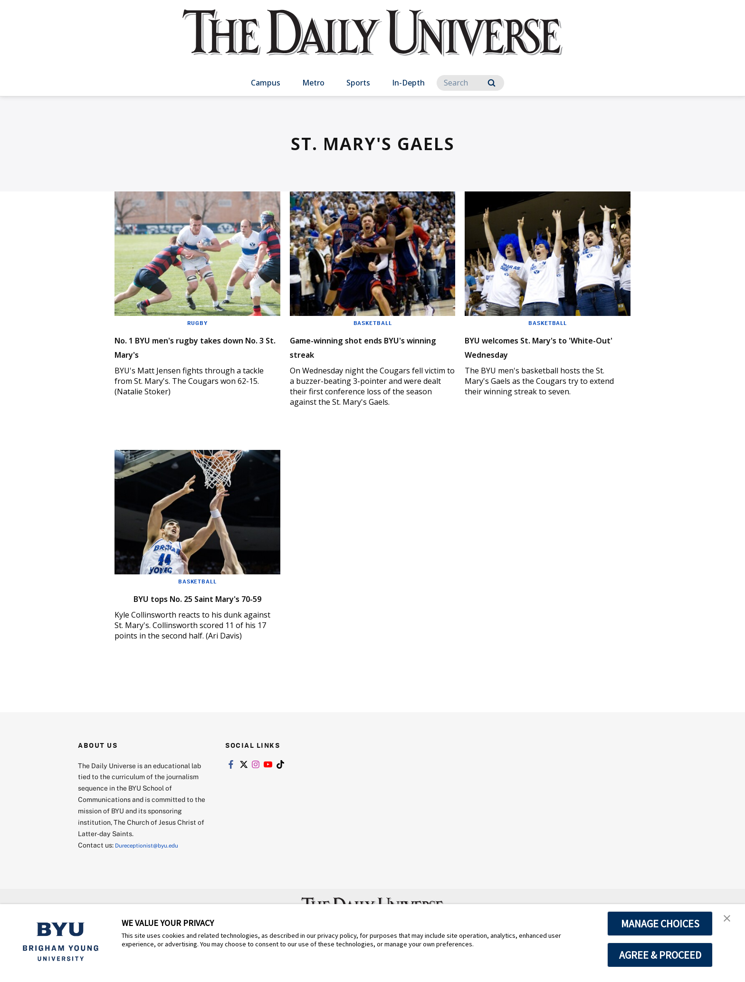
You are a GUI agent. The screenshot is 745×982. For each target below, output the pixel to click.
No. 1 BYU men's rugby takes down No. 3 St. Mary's (195, 346)
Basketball (372, 322)
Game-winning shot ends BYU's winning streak (360, 346)
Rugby (197, 322)
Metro (313, 82)
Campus (265, 82)
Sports (358, 82)
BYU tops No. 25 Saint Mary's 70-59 (195, 605)
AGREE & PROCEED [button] (660, 955)
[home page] (372, 43)
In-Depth (408, 82)
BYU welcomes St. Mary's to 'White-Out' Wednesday (541, 346)
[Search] (470, 83)
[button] (729, 921)
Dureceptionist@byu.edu (153, 859)
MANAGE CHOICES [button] (660, 923)
